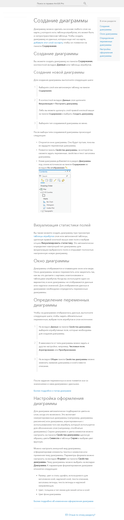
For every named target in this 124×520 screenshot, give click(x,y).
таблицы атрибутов (44, 236)
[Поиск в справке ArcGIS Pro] (59, 3)
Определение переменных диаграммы (107, 41)
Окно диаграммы (108, 34)
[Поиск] (85, 3)
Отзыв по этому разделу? (82, 515)
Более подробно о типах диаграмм (52, 390)
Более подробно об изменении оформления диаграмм (63, 501)
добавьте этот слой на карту (48, 42)
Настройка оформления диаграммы (106, 52)
